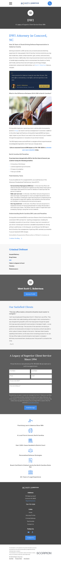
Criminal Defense (30, 518)
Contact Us (30, 524)
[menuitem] (30, 254)
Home (30, 512)
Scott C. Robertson (40, 65)
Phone (11, 376)
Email (33, 376)
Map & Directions (30, 501)
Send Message (30, 408)
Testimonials (30, 521)
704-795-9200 (30, 504)
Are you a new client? (15, 381)
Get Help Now (44, 86)
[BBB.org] (32, 532)
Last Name (34, 371)
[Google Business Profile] (28, 532)
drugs (16, 130)
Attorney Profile (30, 294)
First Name (12, 371)
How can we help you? (15, 386)
